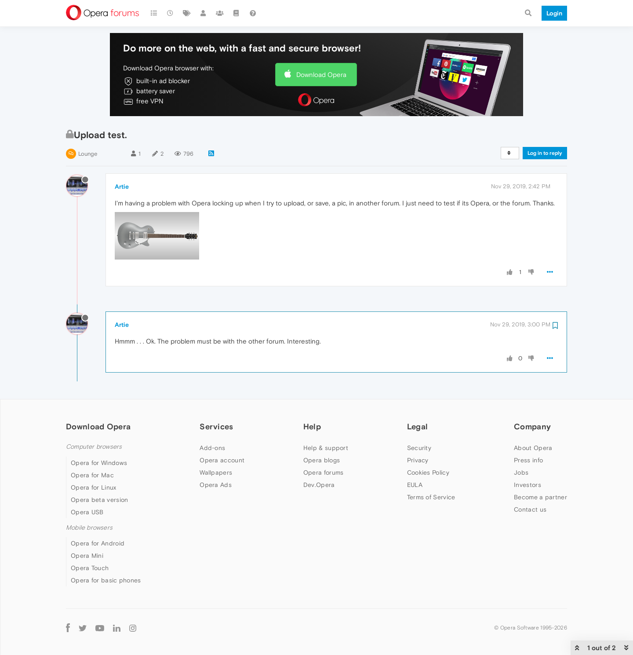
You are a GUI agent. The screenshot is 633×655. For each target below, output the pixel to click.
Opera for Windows (99, 462)
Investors (527, 484)
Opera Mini (87, 555)
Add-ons (212, 447)
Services (216, 426)
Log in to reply (545, 153)
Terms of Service (431, 497)
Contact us (530, 509)
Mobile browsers (89, 527)
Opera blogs (321, 460)
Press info (528, 460)
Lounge (87, 153)
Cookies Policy (428, 472)
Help (312, 426)
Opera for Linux (93, 487)
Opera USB (87, 512)
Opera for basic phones (106, 580)
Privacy (418, 460)
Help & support (325, 447)
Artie (122, 186)
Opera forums (323, 472)
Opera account (222, 460)
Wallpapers (216, 472)
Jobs (521, 472)
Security (419, 447)
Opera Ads (216, 484)
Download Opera (321, 74)
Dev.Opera (319, 484)
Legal (417, 426)
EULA (414, 484)
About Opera (533, 447)
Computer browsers (94, 446)
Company (532, 426)
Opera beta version (99, 499)
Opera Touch (90, 567)
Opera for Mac (92, 475)
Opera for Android (97, 543)
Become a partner (540, 497)
